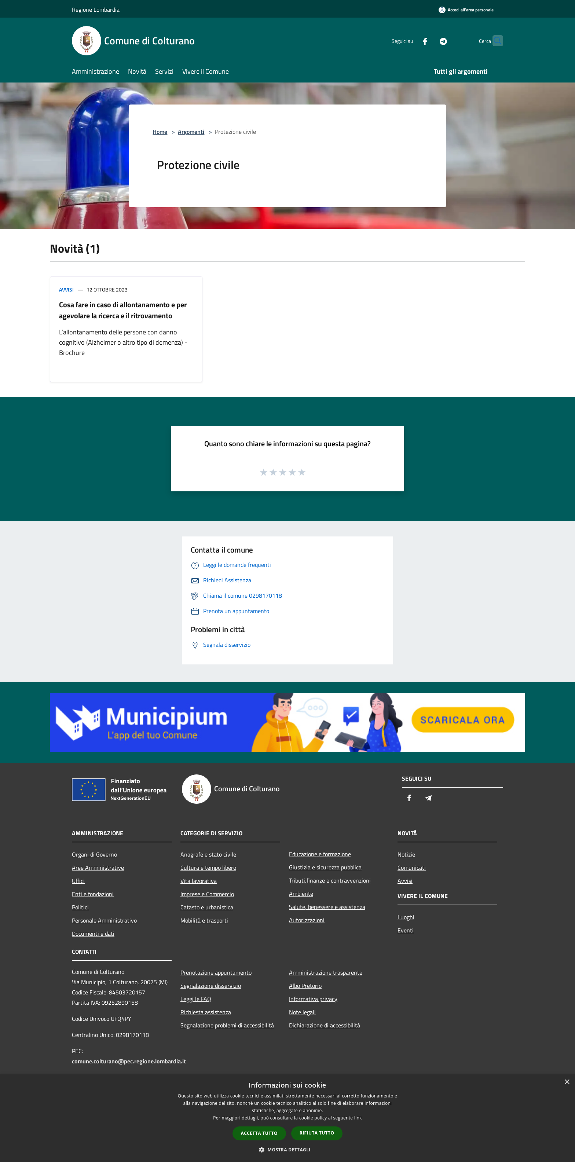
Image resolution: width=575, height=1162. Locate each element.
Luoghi (406, 917)
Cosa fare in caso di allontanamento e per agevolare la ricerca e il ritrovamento (123, 310)
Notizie (406, 854)
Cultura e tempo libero (208, 867)
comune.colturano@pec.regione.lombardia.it (129, 1061)
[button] (287, 1149)
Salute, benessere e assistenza (327, 906)
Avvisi (66, 289)
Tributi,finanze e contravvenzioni (330, 880)
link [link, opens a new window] (358, 1118)
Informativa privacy (313, 998)
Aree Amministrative (98, 867)
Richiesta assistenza (205, 1012)
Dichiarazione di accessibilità (324, 1025)
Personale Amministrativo (104, 920)
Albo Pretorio (305, 985)
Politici (80, 907)
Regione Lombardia (96, 9)
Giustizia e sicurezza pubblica (325, 867)
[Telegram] (429, 40)
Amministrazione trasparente (325, 972)
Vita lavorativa (198, 880)
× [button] (566, 1082)
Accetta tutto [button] (259, 1133)
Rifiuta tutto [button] (317, 1133)
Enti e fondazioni (93, 894)
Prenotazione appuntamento (216, 972)
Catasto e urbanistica (206, 907)
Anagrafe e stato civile (208, 854)
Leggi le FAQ (195, 998)
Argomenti (191, 131)
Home (160, 131)
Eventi (406, 930)
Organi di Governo (94, 854)
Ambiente (301, 893)
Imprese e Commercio (207, 894)
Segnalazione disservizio (210, 985)
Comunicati (412, 867)
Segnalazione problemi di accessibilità (227, 1025)
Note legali (302, 1012)
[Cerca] (494, 41)
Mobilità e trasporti (204, 920)
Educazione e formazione (320, 854)
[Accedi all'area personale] (466, 9)
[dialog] (287, 1118)
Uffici (78, 880)
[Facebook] (410, 40)
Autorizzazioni (307, 920)
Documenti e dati (93, 933)
